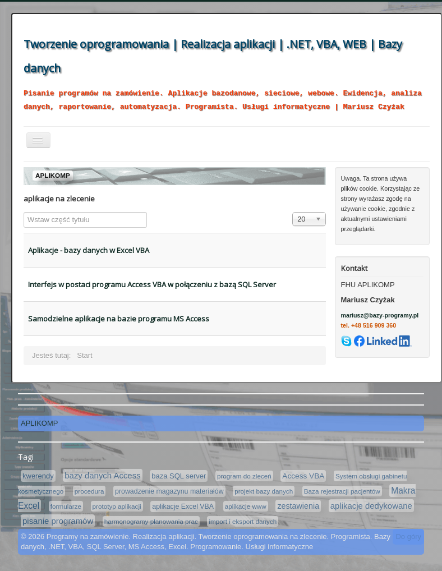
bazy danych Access (102, 475)
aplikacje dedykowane (371, 505)
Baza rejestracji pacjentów (342, 491)
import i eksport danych (243, 521)
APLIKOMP (39, 423)
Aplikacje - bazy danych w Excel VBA (88, 250)
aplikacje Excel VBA (183, 506)
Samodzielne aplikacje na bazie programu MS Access (118, 319)
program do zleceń (244, 476)
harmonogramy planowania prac (151, 521)
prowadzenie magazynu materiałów (169, 491)
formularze (65, 506)
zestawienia (298, 505)
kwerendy (38, 476)
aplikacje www (245, 506)
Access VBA (303, 476)
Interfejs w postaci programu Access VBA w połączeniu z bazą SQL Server (152, 284)
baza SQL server (178, 476)
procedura (89, 491)
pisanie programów (57, 521)
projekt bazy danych (263, 491)
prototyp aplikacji (117, 506)
